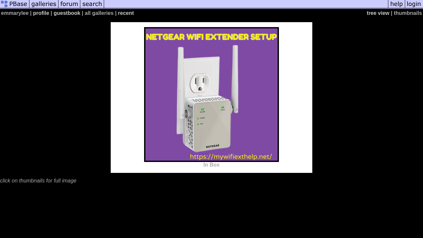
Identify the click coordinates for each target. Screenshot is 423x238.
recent (126, 13)
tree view (378, 13)
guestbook (67, 13)
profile (41, 13)
